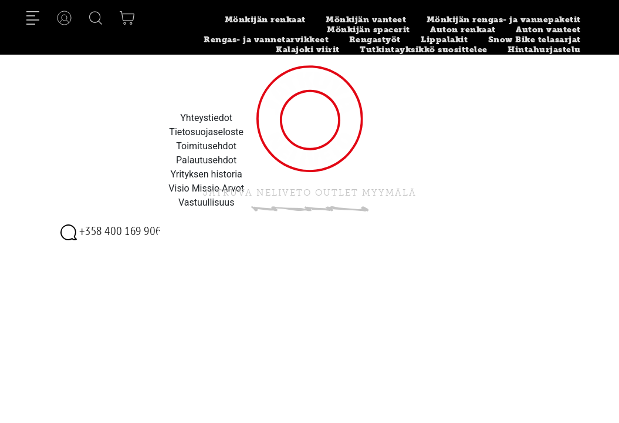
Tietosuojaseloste (206, 131)
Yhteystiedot (206, 117)
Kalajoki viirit (308, 50)
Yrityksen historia (206, 174)
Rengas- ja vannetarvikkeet (266, 40)
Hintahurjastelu (544, 50)
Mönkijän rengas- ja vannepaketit (504, 20)
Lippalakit (444, 40)
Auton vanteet (548, 30)
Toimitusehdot (206, 146)
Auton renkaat (463, 30)
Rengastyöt (375, 40)
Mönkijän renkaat (265, 20)
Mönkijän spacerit (368, 30)
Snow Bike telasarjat (534, 40)
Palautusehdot (206, 160)
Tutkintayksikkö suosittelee (424, 50)
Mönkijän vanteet (366, 20)
